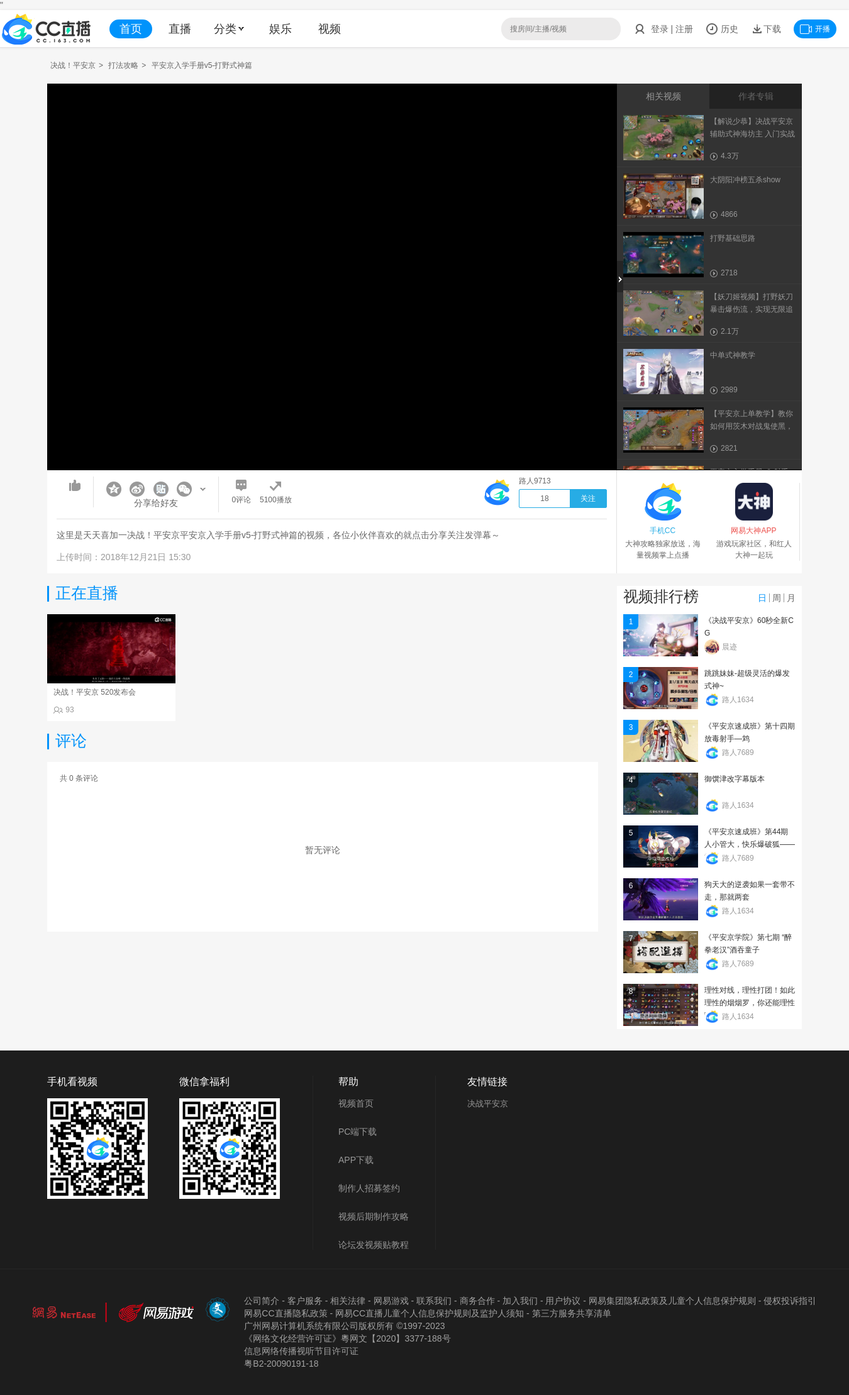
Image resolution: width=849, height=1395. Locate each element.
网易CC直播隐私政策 (285, 1313)
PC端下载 (357, 1131)
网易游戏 (391, 1301)
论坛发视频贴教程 (373, 1244)
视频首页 (356, 1103)
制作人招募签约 (369, 1188)
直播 (180, 29)
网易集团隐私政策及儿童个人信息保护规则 (672, 1301)
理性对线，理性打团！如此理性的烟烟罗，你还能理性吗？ (749, 1003)
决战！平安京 (73, 65)
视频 (329, 29)
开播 (815, 28)
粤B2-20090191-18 (281, 1364)
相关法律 (347, 1301)
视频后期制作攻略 (373, 1216)
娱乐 (280, 29)
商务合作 (477, 1301)
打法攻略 (123, 65)
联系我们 (434, 1301)
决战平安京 (487, 1103)
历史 (722, 29)
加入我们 (520, 1301)
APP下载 (356, 1159)
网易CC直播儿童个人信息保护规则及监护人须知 (429, 1313)
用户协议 (562, 1301)
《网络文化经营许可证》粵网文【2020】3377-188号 (347, 1338)
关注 (588, 498)
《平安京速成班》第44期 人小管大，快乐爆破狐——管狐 (749, 844)
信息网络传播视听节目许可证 (301, 1351)
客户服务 (305, 1301)
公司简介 (261, 1301)
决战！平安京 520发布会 (94, 692)
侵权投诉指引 (789, 1301)
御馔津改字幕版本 (734, 779)
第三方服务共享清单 (571, 1313)
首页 (130, 29)
